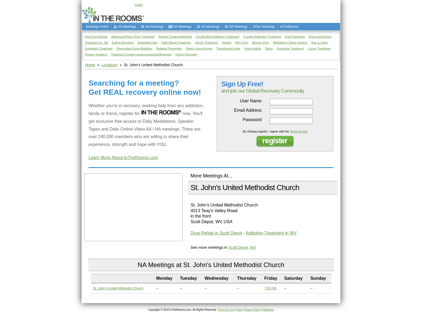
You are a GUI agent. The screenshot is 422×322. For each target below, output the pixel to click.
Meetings (268, 309)
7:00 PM (270, 288)
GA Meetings (210, 27)
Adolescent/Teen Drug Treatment (132, 36)
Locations (109, 65)
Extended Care (147, 42)
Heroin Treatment (206, 42)
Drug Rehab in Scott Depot (216, 233)
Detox (269, 48)
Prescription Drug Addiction (134, 48)
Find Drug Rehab (96, 36)
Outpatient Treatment (98, 48)
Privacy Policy (252, 309)
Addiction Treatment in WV (271, 233)
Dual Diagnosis (295, 36)
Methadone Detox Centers (290, 42)
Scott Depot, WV (242, 247)
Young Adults (252, 48)
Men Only (241, 42)
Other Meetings (264, 27)
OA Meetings (182, 27)
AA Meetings (127, 27)
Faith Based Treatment (176, 42)
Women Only (260, 42)
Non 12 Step (319, 42)
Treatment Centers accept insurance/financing (141, 54)
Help (239, 309)
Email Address (248, 110)
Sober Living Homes (199, 48)
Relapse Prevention (169, 48)
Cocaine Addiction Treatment (262, 36)
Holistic (226, 42)
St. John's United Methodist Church (118, 288)
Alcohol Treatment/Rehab (175, 36)
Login (139, 5)
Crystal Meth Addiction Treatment (217, 36)
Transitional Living (228, 48)
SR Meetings (238, 27)
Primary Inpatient (96, 54)
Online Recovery (186, 54)
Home (90, 65)
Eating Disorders (123, 42)
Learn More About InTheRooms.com (123, 157)
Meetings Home (97, 27)
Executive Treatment (290, 48)
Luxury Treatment (319, 48)
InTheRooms (289, 27)
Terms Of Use (225, 309)
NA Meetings (154, 27)
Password (252, 120)
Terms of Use (298, 131)
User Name (251, 101)
